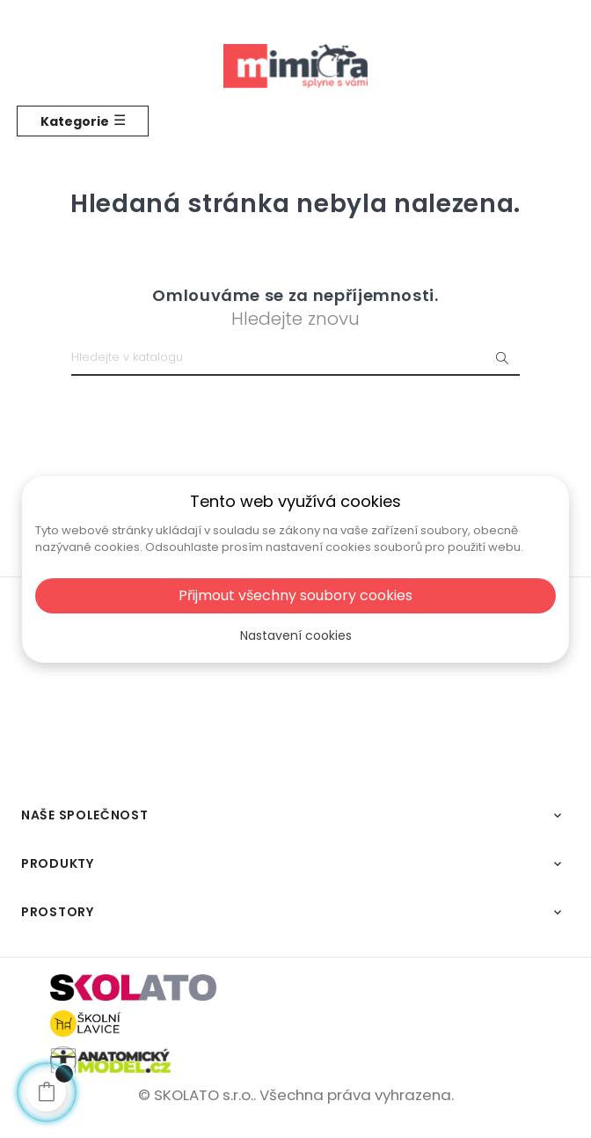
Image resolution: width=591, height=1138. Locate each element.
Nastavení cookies (296, 635)
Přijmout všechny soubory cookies (295, 595)
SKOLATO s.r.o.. (205, 1094)
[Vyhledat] (295, 358)
